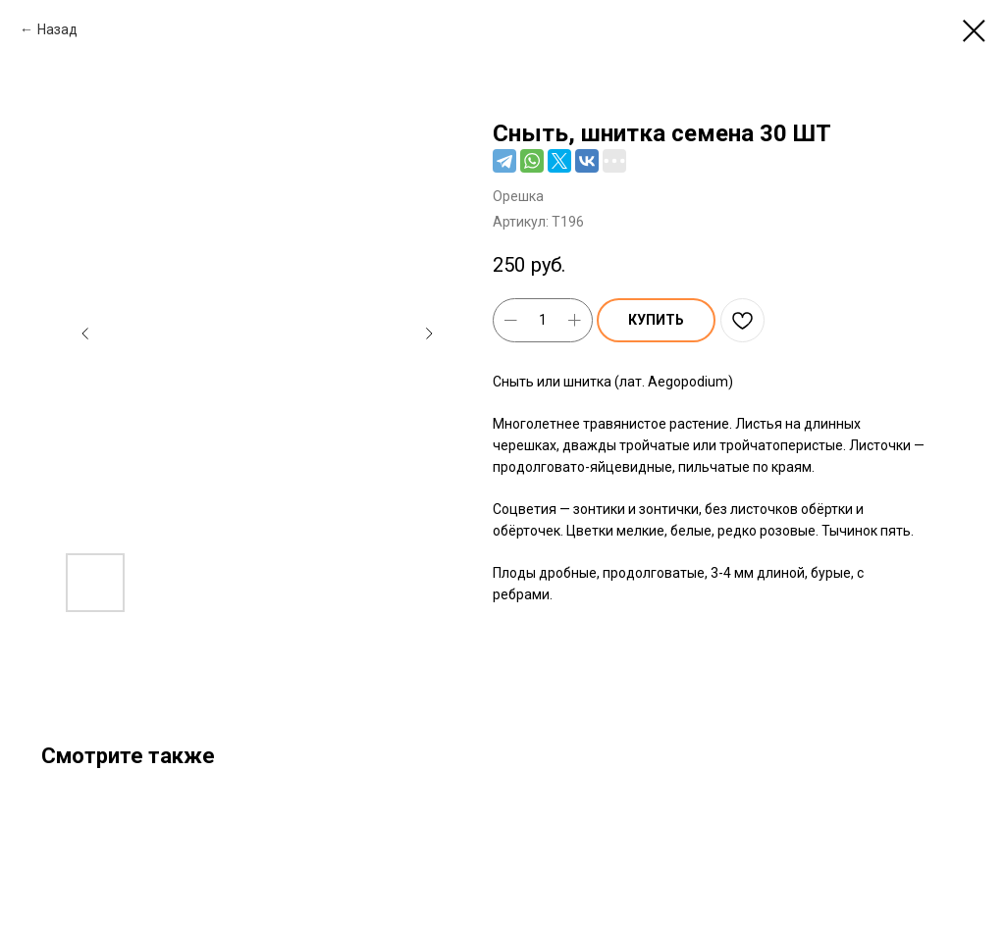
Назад (57, 29)
